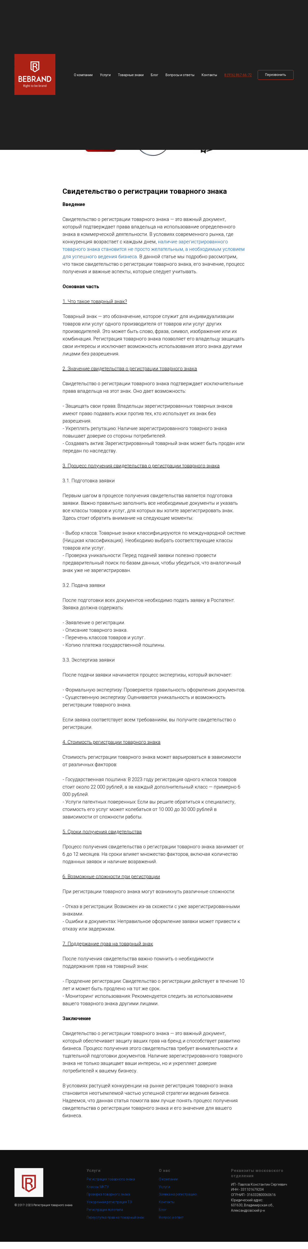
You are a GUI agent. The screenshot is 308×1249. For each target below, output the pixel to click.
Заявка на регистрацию (178, 1201)
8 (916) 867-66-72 (238, 75)
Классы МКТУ (98, 1194)
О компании (83, 75)
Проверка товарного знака (108, 1201)
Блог (154, 75)
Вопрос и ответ (171, 1224)
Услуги (164, 1194)
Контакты (209, 75)
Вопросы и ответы (180, 75)
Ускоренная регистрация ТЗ (109, 1209)
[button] (276, 75)
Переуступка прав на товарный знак (115, 1224)
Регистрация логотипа (105, 1217)
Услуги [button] (105, 75)
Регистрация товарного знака (111, 1186)
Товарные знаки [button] (131, 75)
